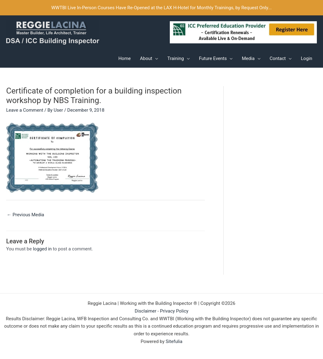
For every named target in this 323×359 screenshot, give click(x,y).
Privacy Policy (174, 311)
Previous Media (25, 214)
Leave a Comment (24, 110)
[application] (155, 58)
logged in (42, 249)
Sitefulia (174, 341)
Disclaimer (146, 311)
